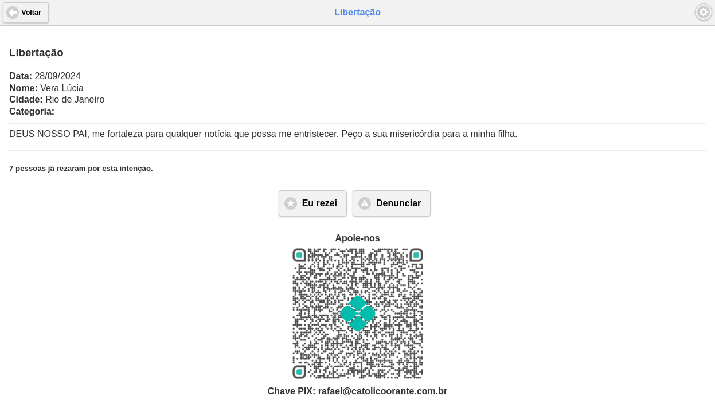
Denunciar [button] (398, 203)
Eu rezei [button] (319, 203)
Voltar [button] (31, 13)
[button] (703, 12)
